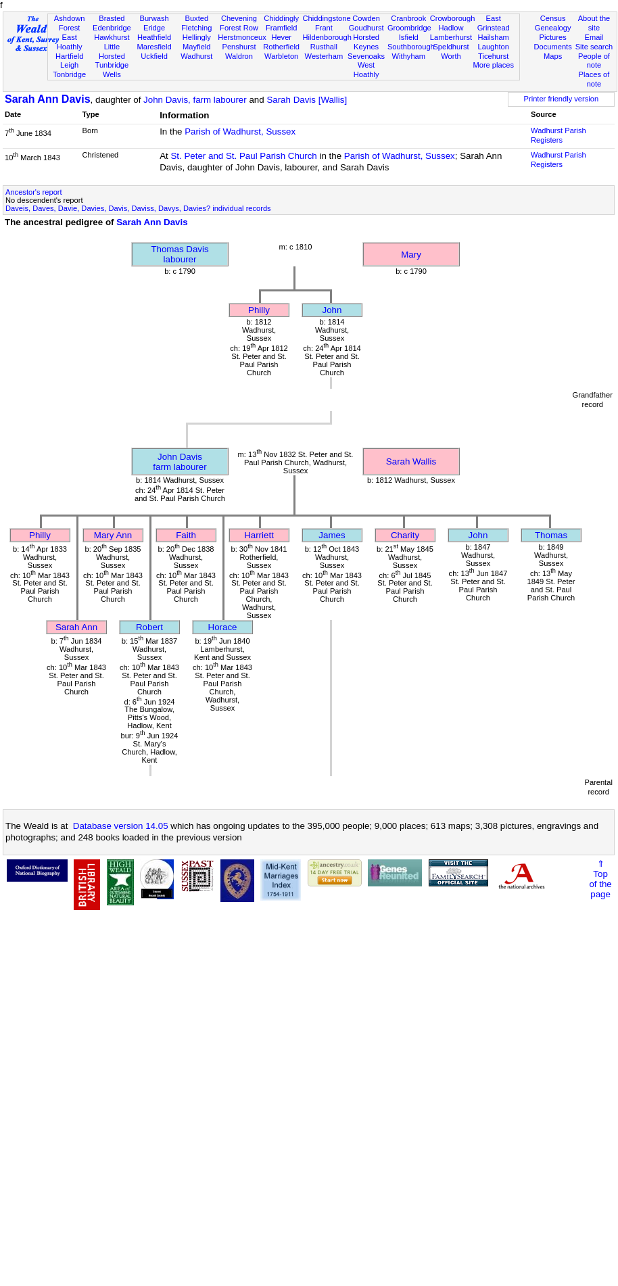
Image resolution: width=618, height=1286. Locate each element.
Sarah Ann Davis (48, 99)
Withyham (408, 56)
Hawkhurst (111, 37)
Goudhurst (366, 28)
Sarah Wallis (411, 461)
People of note (594, 61)
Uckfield (154, 56)
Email (594, 37)
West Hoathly (366, 69)
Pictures (553, 37)
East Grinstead (493, 23)
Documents (553, 47)
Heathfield (154, 37)
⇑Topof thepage (600, 879)
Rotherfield (281, 47)
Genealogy (553, 28)
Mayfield (196, 47)
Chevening (239, 18)
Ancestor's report (33, 192)
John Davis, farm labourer (195, 100)
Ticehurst (493, 56)
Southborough (411, 47)
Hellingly (197, 37)
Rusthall (323, 47)
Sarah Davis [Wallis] (306, 100)
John (332, 310)
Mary (411, 254)
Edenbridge (112, 28)
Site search (594, 47)
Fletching (196, 28)
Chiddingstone (327, 18)
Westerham (324, 56)
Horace (222, 627)
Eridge (154, 28)
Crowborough (452, 18)
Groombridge (409, 28)
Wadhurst (196, 56)
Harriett (259, 535)
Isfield (409, 37)
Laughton (493, 47)
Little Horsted (112, 51)
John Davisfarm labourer (179, 462)
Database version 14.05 (120, 826)
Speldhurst (451, 47)
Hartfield (69, 56)
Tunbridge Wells (112, 69)
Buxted (196, 18)
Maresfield (154, 47)
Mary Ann (113, 535)
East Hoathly (69, 42)
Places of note (594, 79)
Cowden (366, 18)
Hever (281, 37)
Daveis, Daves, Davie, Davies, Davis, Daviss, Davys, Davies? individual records (138, 208)
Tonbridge (69, 74)
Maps (553, 56)
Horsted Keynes (366, 42)
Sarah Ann (76, 627)
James (331, 535)
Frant (324, 28)
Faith (186, 535)
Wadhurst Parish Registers (558, 135)
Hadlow (450, 28)
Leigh (69, 65)
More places (493, 65)
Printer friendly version (561, 99)
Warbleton (281, 56)
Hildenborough (327, 37)
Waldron (239, 56)
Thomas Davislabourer (179, 254)
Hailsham (493, 37)
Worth (450, 56)
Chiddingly (281, 18)
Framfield (281, 28)
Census (553, 18)
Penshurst (239, 47)
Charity (405, 535)
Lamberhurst (451, 37)
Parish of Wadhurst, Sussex (240, 131)
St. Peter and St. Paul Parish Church (243, 156)
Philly (259, 310)
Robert (149, 627)
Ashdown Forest (69, 23)
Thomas (551, 535)
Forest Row (239, 28)
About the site (594, 23)
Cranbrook (408, 18)
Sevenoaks (366, 56)
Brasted (111, 18)
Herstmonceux (242, 37)
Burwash (153, 18)
